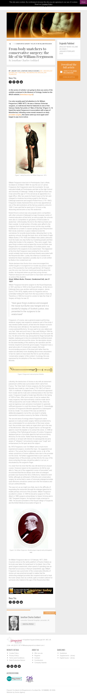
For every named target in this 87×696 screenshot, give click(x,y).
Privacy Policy (14, 655)
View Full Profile (29, 624)
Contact (37, 658)
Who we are (38, 653)
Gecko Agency (20, 692)
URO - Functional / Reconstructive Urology (29, 72)
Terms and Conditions (16, 658)
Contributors (38, 660)
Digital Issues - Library (67, 658)
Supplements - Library (67, 655)
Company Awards (40, 663)
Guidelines (63, 653)
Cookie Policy (14, 653)
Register (37, 655)
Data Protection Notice (17, 660)
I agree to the (70, 71)
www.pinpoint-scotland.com (34, 645)
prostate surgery (15, 115)
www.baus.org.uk (26, 94)
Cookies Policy (47, 4)
